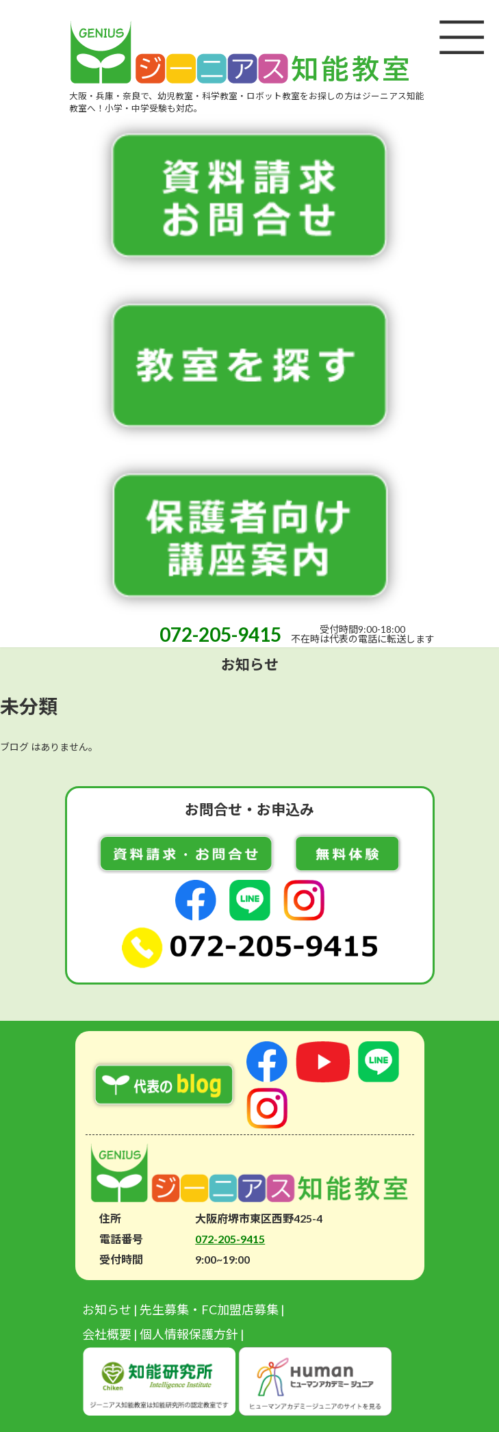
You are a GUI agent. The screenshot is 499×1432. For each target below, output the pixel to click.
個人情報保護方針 (189, 1334)
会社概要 (106, 1334)
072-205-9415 (220, 634)
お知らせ (106, 1309)
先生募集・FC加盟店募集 (209, 1309)
